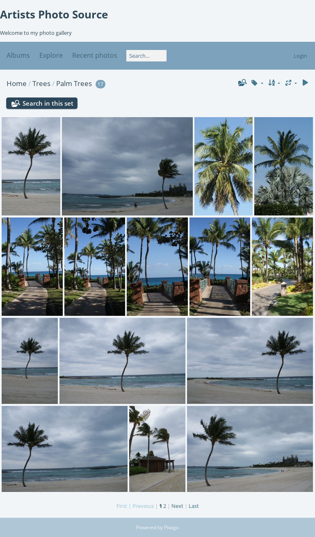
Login (300, 55)
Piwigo (171, 527)
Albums (18, 55)
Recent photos (94, 55)
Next (177, 506)
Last (194, 506)
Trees (41, 83)
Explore (51, 55)
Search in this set (48, 103)
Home (17, 83)
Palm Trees (74, 83)
